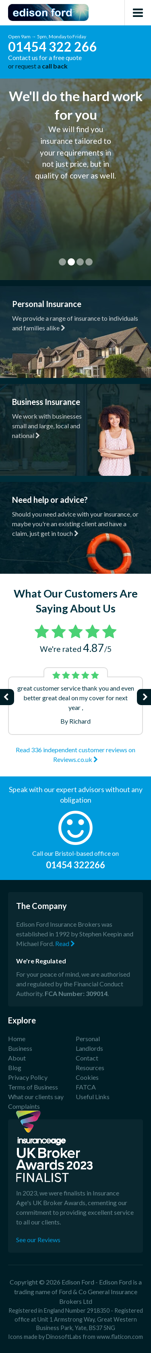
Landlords (89, 1048)
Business (20, 1048)
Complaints (24, 1106)
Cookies (87, 1077)
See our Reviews (38, 1239)
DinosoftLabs (63, 1336)
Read (65, 943)
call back (55, 66)
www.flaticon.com (120, 1336)
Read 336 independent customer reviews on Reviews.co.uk (75, 754)
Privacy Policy (28, 1077)
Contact (87, 1058)
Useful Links (93, 1096)
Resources (90, 1067)
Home (16, 1038)
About (17, 1058)
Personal (88, 1038)
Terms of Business (33, 1087)
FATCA (86, 1087)
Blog (14, 1067)
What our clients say (36, 1096)
